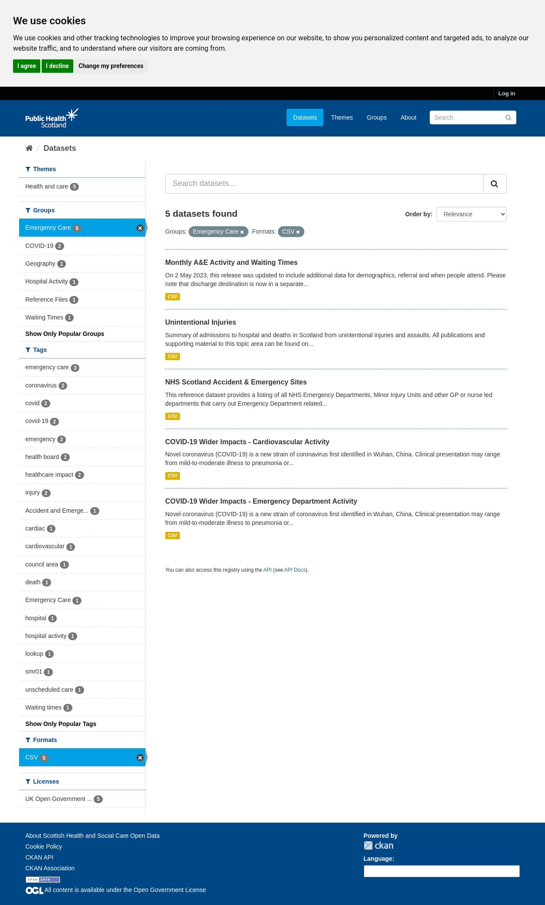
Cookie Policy (44, 846)
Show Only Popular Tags (61, 723)
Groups (377, 117)
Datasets (305, 117)
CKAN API (40, 857)
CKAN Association (50, 868)
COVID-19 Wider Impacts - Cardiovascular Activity (247, 442)
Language (378, 858)
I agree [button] (26, 65)
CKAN (378, 845)
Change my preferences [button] (110, 65)
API (267, 570)
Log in (507, 93)
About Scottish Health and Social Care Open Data (93, 835)
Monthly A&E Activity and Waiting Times (231, 262)
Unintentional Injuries (200, 322)
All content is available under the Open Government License (116, 889)
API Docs (295, 570)
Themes (342, 117)
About (409, 117)
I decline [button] (57, 65)
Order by (418, 214)
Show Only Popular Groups (65, 333)
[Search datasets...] (324, 184)
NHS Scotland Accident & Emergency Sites (236, 382)
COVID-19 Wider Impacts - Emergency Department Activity (261, 501)
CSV (172, 296)
